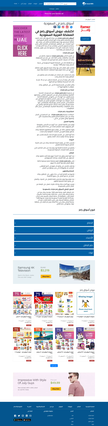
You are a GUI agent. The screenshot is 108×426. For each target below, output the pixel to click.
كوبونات (35, 3)
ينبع (72, 422)
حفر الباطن (88, 245)
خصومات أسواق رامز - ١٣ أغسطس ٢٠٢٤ (86, 353)
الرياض (90, 230)
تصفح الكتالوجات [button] (85, 39)
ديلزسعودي (50, 416)
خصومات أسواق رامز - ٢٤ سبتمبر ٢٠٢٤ (44, 353)
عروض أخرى (24, 3)
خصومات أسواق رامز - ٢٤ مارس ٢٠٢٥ (23, 317)
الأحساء (89, 238)
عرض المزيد (54, 366)
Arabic (16, 3)
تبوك (91, 253)
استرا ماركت (91, 416)
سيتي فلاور (91, 422)
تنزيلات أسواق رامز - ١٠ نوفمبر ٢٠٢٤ (23, 353)
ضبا (72, 416)
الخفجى (71, 419)
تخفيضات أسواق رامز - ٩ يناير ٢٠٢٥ (44, 317)
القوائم (30, 3)
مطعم (57, 9)
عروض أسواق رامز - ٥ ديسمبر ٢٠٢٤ (65, 317)
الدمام (90, 223)
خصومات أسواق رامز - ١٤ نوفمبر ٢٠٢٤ (85, 317)
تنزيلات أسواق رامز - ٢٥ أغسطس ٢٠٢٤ (65, 353)
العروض (41, 3)
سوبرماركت (52, 9)
